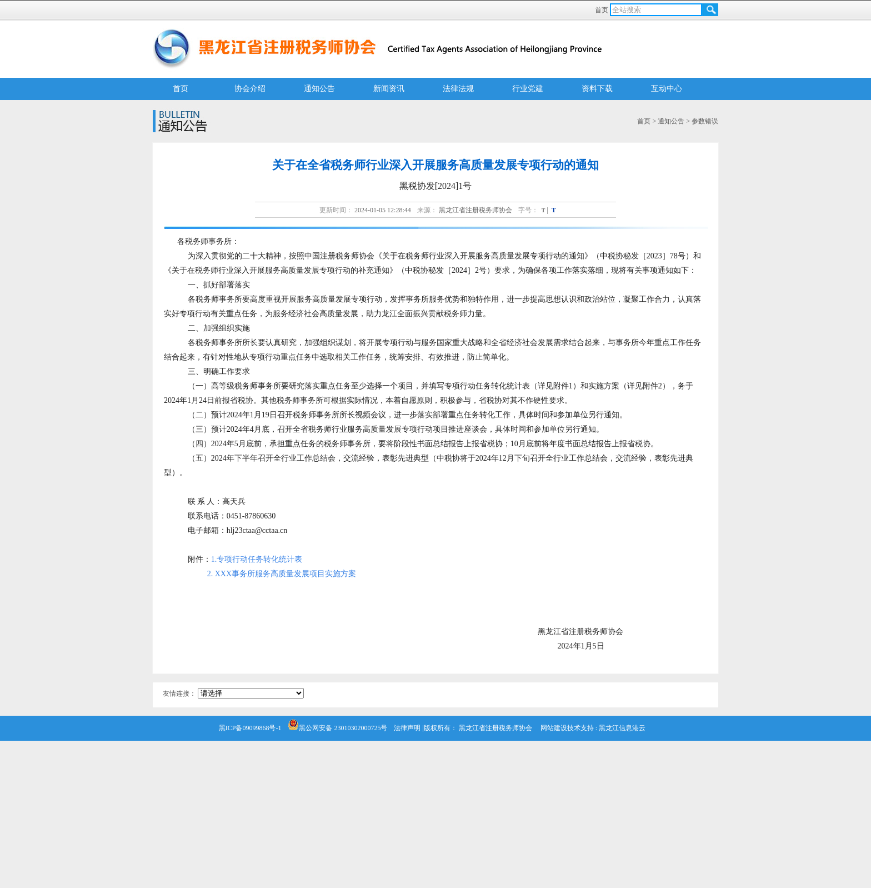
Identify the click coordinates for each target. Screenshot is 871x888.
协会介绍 (250, 88)
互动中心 (666, 88)
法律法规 (458, 88)
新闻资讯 (388, 88)
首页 (602, 10)
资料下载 (597, 88)
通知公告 (319, 88)
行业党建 (527, 88)
